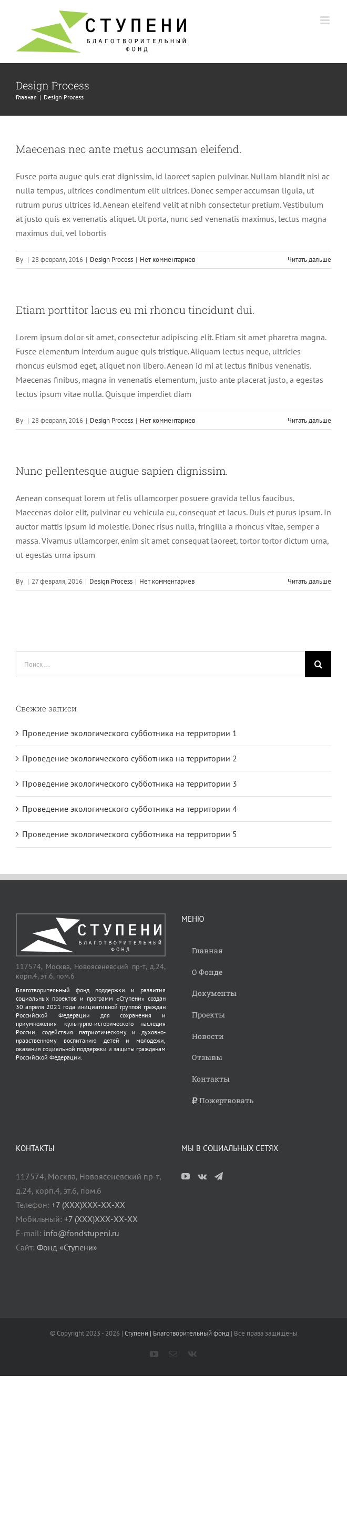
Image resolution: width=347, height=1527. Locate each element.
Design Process (111, 259)
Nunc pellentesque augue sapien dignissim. (122, 470)
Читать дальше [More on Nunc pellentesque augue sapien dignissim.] (309, 581)
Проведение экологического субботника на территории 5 (129, 834)
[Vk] (202, 1176)
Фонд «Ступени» (67, 1247)
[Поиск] (318, 664)
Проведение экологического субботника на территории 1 (129, 733)
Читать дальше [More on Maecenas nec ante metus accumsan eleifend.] (309, 259)
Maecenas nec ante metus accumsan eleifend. (129, 149)
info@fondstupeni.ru (81, 1233)
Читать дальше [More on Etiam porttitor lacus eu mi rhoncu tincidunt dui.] (309, 420)
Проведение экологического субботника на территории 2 (129, 758)
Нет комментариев (167, 259)
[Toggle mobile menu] (325, 20)
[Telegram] (219, 1176)
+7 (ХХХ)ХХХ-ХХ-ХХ (88, 1204)
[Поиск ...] (160, 664)
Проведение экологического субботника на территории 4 (129, 808)
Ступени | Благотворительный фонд (177, 1333)
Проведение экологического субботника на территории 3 (129, 783)
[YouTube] (185, 1176)
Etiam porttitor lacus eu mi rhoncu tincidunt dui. (135, 310)
